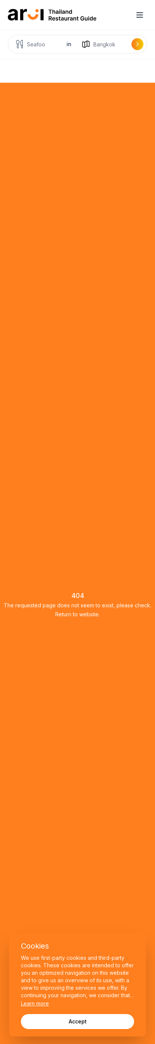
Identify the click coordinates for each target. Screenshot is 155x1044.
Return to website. (77, 614)
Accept (78, 1021)
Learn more (35, 1003)
